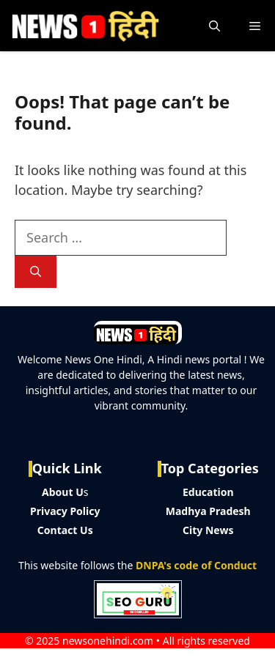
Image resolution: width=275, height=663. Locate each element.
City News (208, 530)
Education (208, 492)
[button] (214, 25)
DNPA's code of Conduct (196, 565)
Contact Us (65, 530)
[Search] (35, 272)
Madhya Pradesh (208, 511)
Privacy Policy (65, 511)
